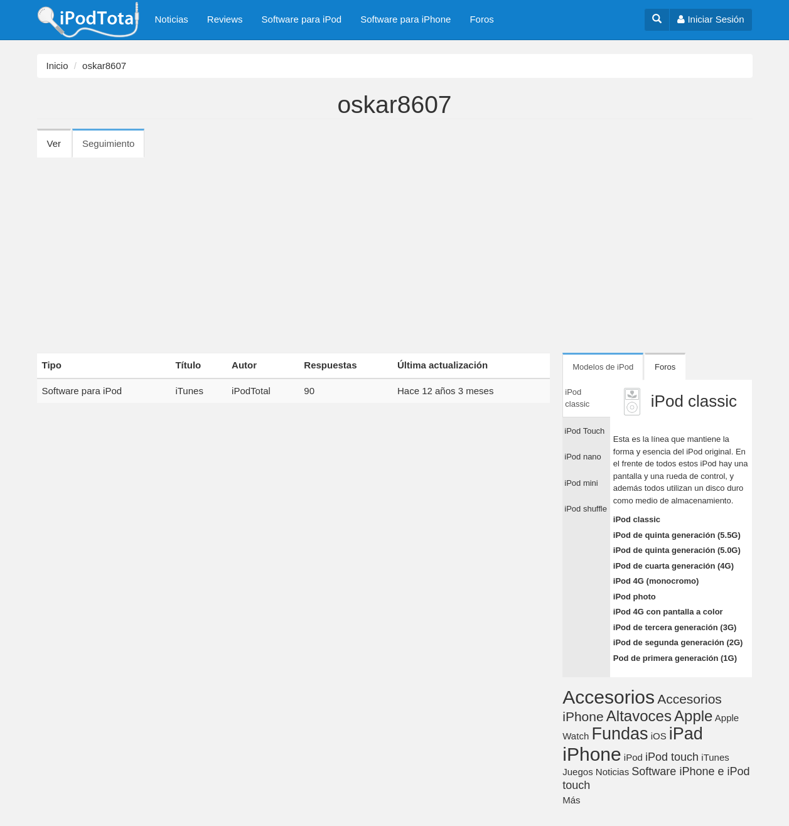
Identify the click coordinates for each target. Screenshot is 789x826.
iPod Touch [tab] (584, 431)
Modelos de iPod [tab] (602, 367)
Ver (54, 143)
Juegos (577, 771)
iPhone (591, 754)
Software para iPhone (405, 19)
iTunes (189, 390)
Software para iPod (302, 19)
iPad (686, 733)
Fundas (619, 733)
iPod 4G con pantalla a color (668, 611)
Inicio (57, 65)
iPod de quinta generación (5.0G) (677, 550)
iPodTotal (251, 390)
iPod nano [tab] (582, 456)
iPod (633, 757)
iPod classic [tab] (577, 398)
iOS (659, 736)
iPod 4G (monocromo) (656, 581)
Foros (481, 19)
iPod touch (672, 757)
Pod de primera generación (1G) (675, 658)
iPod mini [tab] (581, 483)
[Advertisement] (395, 251)
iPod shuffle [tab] (585, 508)
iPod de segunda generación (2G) (678, 642)
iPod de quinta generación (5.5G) (677, 535)
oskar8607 (104, 65)
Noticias (171, 19)
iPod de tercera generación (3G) (675, 627)
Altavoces (639, 715)
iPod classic (636, 519)
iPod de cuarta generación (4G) (673, 566)
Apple (693, 715)
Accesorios (608, 697)
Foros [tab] (665, 367)
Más (571, 800)
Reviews (225, 19)
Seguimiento (113, 147)
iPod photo (634, 596)
